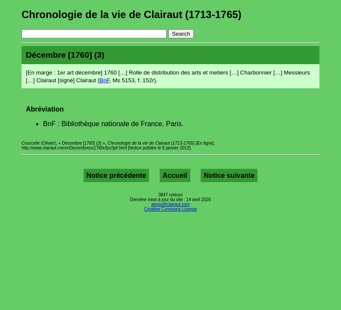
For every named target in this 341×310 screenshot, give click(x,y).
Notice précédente (116, 175)
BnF (104, 80)
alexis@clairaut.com (170, 204)
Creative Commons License (170, 209)
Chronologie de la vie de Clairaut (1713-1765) (132, 14)
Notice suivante (229, 175)
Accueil (175, 175)
